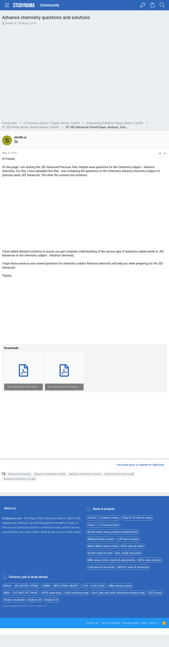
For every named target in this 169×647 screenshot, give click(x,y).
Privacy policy (130, 622)
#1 (165, 153)
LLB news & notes (128, 539)
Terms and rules (110, 622)
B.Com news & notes (100, 553)
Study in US (52, 599)
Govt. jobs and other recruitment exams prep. (119, 592)
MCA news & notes (150, 560)
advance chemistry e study (19, 478)
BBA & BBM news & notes (103, 546)
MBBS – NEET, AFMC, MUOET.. (61, 585)
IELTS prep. (155, 592)
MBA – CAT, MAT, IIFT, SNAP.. (21, 592)
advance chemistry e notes (85, 474)
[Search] (162, 5)
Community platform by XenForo (24, 606)
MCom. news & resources (133, 567)
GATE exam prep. (52, 592)
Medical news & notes (101, 539)
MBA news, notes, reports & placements (111, 560)
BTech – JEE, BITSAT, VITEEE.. (22, 585)
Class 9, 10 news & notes (137, 517)
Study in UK (35, 599)
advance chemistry (19, 474)
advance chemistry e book (49, 474)
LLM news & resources (101, 567)
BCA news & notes (133, 546)
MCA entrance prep (77, 592)
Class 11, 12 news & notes (103, 524)
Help (144, 622)
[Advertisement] (84, 73)
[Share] (159, 153)
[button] (7, 5)
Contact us (91, 622)
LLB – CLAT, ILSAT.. (94, 585)
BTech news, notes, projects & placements (113, 531)
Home (153, 622)
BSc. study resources (128, 553)
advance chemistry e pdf (119, 474)
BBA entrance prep (120, 585)
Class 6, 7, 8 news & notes (103, 517)
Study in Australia (14, 599)
